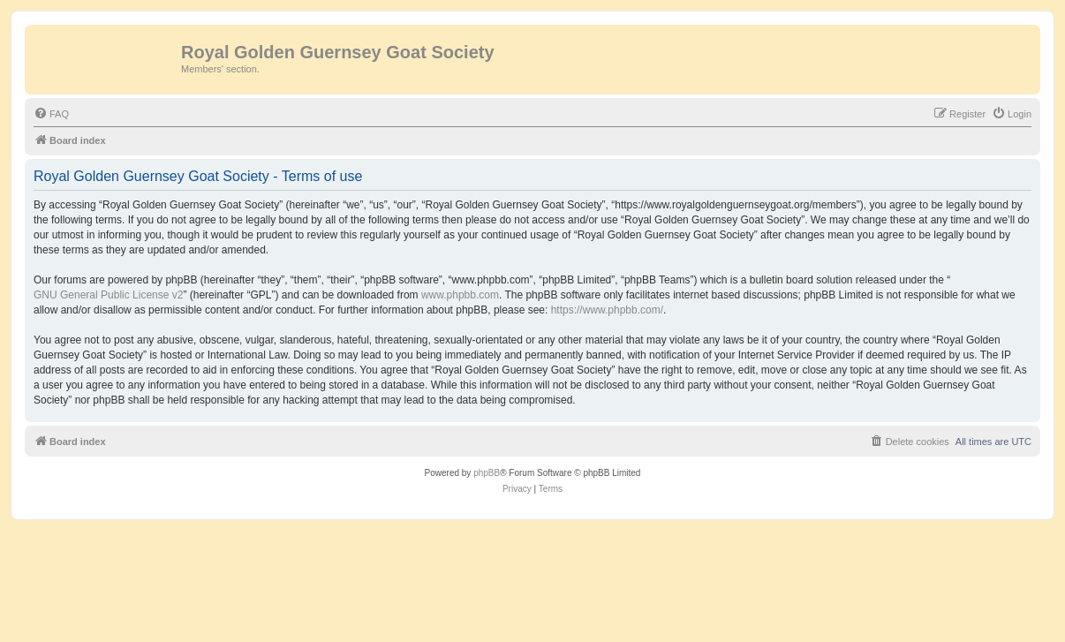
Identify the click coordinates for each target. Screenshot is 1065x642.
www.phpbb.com (460, 295)
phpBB (486, 473)
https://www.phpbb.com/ (607, 310)
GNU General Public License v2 (108, 295)
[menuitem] (51, 114)
